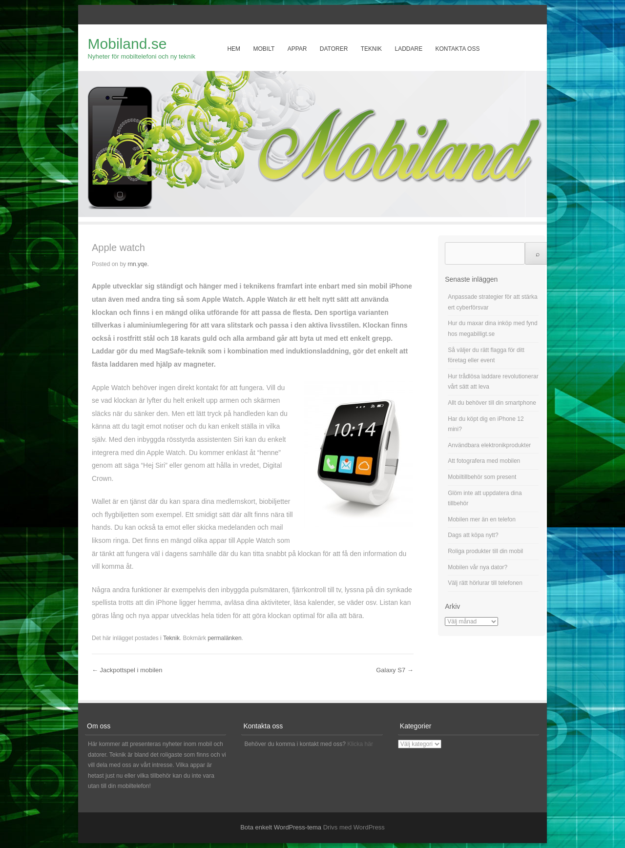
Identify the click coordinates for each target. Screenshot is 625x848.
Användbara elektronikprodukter (489, 445)
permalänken (224, 638)
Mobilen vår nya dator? (477, 567)
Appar (297, 48)
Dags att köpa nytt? (473, 535)
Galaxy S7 (395, 670)
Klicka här (360, 744)
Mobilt (263, 48)
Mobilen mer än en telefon (482, 519)
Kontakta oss (458, 48)
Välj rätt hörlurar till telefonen (485, 582)
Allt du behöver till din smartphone (492, 402)
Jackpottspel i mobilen (127, 670)
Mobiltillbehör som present (482, 477)
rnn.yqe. (137, 264)
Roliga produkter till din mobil (485, 551)
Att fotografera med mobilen (484, 460)
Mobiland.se (127, 44)
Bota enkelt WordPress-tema (280, 827)
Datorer (334, 48)
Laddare (408, 48)
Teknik (371, 48)
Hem (233, 48)
